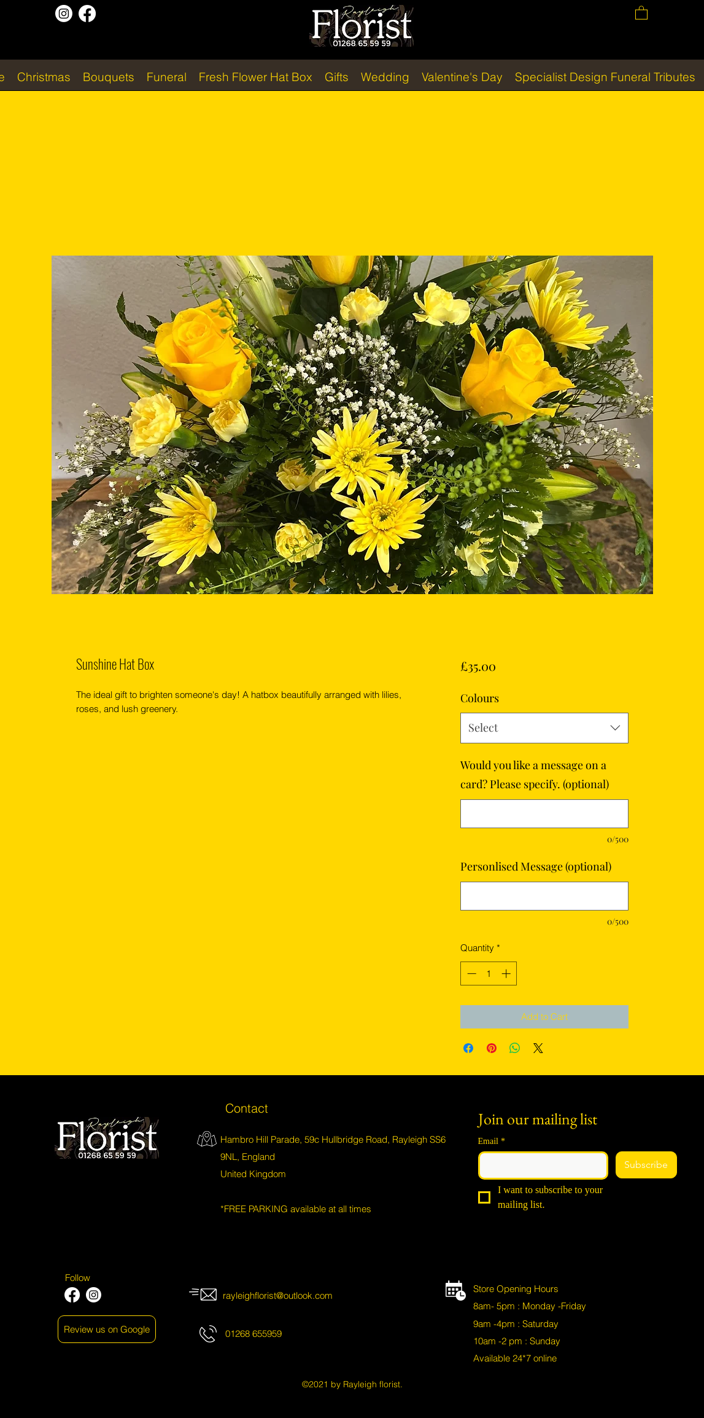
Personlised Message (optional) (535, 866)
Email (491, 1141)
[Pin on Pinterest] (491, 1048)
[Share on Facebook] (468, 1048)
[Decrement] (470, 973)
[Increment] (507, 973)
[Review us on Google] (107, 1329)
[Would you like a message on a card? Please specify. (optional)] (544, 814)
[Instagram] (63, 13)
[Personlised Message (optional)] (544, 896)
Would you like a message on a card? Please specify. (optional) (534, 775)
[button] (641, 12)
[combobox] (544, 728)
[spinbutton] (489, 973)
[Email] (539, 1165)
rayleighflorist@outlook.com (278, 1295)
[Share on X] (538, 1048)
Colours (479, 698)
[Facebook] (87, 13)
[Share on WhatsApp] (515, 1048)
